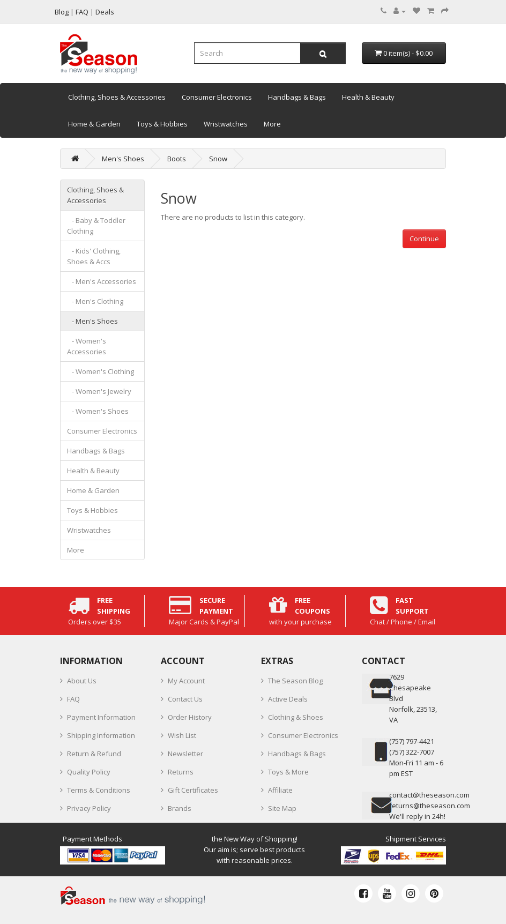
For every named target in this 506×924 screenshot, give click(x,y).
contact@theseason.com (429, 795)
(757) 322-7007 (411, 752)
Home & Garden (94, 124)
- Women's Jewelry (99, 391)
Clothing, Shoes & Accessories (117, 97)
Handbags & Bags (297, 97)
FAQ (73, 699)
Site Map (282, 808)
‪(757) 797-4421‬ (411, 741)
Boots (176, 158)
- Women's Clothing (100, 371)
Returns (181, 772)
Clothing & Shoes (295, 717)
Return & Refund (94, 753)
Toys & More (288, 772)
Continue (424, 238)
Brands (179, 808)
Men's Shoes (123, 158)
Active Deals (288, 699)
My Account (186, 680)
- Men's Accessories (101, 281)
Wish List (182, 735)
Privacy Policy (89, 808)
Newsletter (185, 753)
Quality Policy (88, 772)
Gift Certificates (193, 790)
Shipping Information (101, 735)
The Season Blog (295, 680)
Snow (218, 158)
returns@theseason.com (429, 805)
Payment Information (101, 717)
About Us (81, 680)
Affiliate (280, 790)
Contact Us (185, 699)
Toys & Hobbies (162, 124)
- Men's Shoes (92, 321)
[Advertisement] (304, 323)
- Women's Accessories (86, 346)
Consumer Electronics (217, 97)
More (272, 124)
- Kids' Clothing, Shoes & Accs (94, 256)
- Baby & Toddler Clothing (96, 225)
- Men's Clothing (95, 301)
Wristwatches (226, 124)
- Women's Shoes (98, 411)
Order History (190, 717)
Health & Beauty (368, 97)
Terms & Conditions (98, 790)
